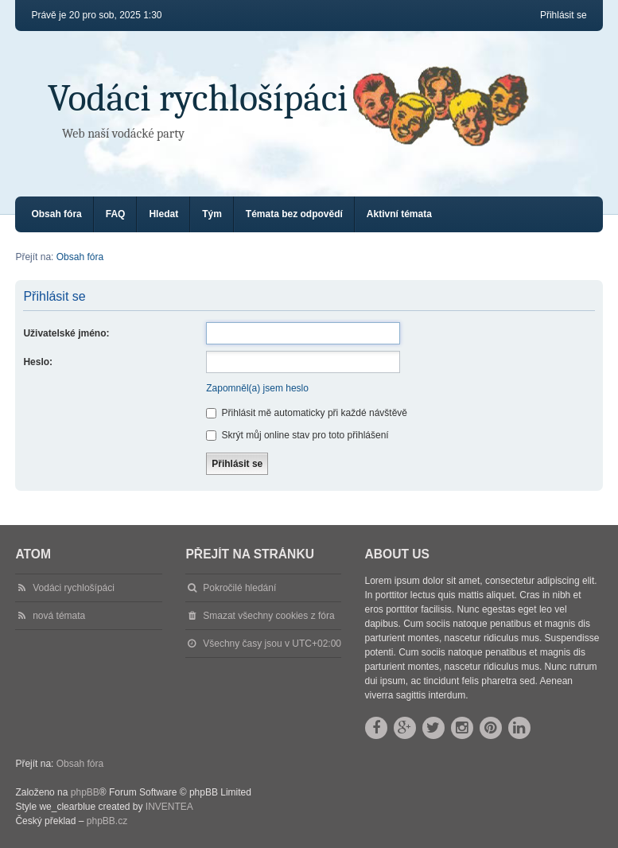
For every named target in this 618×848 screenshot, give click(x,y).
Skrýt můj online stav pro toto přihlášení (297, 435)
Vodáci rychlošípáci (198, 98)
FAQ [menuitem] (116, 214)
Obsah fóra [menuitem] (56, 214)
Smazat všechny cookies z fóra (268, 615)
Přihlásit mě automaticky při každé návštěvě (306, 412)
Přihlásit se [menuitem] (563, 15)
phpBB (85, 792)
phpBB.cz (107, 821)
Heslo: (37, 362)
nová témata (59, 615)
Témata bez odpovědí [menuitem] (294, 214)
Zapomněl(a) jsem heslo (257, 388)
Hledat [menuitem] (163, 214)
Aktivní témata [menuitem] (399, 214)
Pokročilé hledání (239, 587)
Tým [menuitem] (212, 214)
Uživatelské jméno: (66, 333)
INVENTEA (169, 806)
